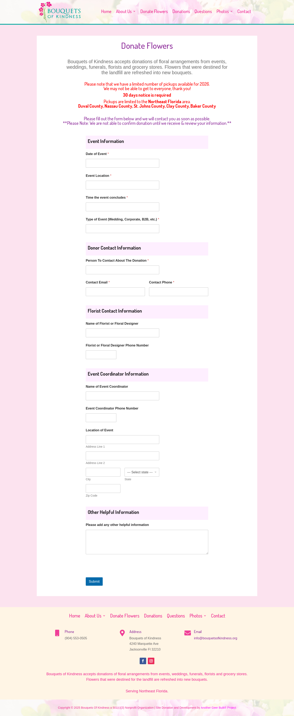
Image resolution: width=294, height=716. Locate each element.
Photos (222, 12)
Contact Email (98, 282)
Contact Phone (161, 282)
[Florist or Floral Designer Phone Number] (101, 354)
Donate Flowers (154, 12)
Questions (203, 12)
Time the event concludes (107, 197)
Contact (244, 12)
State (128, 479)
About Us (124, 12)
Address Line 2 (95, 463)
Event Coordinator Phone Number (112, 408)
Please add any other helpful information (117, 525)
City (88, 479)
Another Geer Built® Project (218, 707)
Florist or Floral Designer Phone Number (117, 345)
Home (106, 12)
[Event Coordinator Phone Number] (101, 417)
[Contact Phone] (178, 291)
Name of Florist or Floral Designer (112, 323)
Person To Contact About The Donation (117, 260)
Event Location (98, 175)
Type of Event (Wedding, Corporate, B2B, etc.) (122, 219)
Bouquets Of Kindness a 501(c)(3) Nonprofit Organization (117, 707)
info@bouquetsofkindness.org (215, 638)
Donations (181, 12)
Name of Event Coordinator (107, 386)
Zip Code (91, 495)
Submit (94, 581)
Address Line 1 (95, 446)
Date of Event (97, 154)
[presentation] (117, 574)
